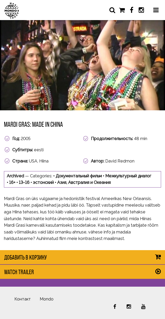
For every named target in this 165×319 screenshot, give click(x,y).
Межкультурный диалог (128, 175)
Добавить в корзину (25, 257)
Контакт (22, 299)
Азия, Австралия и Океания (84, 182)
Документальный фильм (79, 175)
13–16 (24, 182)
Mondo (47, 299)
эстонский (43, 182)
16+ (12, 182)
